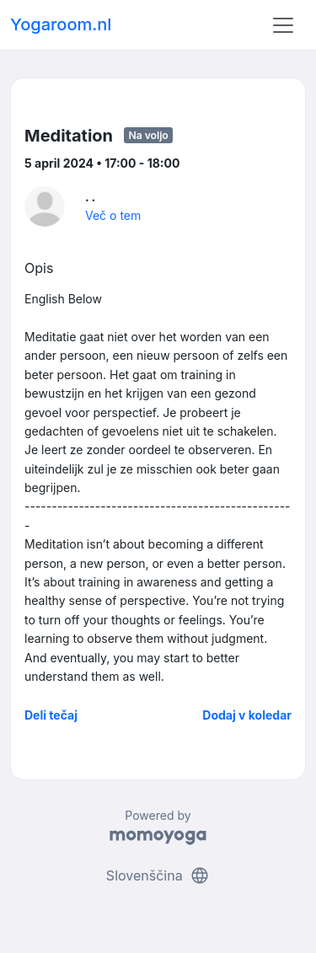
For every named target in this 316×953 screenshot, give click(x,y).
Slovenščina (158, 875)
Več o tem (113, 215)
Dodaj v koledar (247, 715)
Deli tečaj (51, 715)
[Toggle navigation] (283, 25)
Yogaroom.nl (60, 24)
